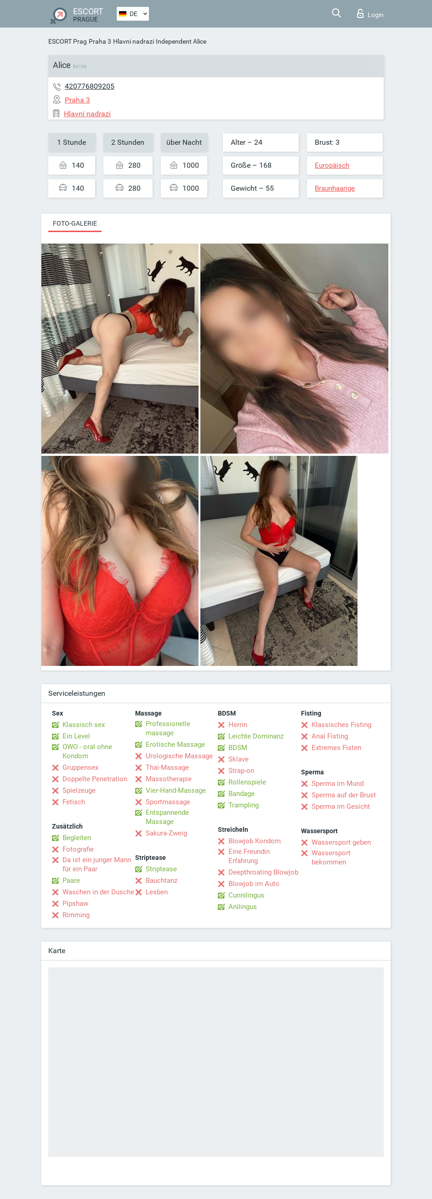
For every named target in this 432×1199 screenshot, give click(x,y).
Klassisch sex (84, 725)
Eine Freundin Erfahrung (249, 856)
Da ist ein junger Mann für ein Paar (97, 864)
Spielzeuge (79, 790)
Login (370, 13)
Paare (71, 880)
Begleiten (77, 838)
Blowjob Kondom (254, 841)
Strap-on (241, 771)
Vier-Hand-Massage (176, 790)
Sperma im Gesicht (341, 806)
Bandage (241, 794)
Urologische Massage (179, 756)
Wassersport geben (341, 842)
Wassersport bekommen (331, 857)
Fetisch (74, 802)
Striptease (161, 869)
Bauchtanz (161, 880)
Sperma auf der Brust (344, 795)
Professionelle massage (168, 728)
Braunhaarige (335, 188)
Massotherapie (169, 779)
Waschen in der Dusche (98, 892)
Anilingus (242, 907)
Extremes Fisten (336, 748)
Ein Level (76, 736)
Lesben (157, 892)
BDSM (237, 748)
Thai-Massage (167, 767)
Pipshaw (75, 903)
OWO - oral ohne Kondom (87, 751)
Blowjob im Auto (253, 884)
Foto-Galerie (75, 223)
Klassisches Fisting (341, 725)
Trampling (243, 805)
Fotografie (78, 849)
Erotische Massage (175, 744)
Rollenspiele (247, 782)
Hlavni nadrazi (133, 41)
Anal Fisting (330, 736)
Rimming (76, 915)
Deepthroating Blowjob (263, 872)
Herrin (237, 725)
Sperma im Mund (338, 783)
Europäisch (332, 165)
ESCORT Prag (67, 41)
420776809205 (89, 86)
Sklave (238, 759)
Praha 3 (100, 41)
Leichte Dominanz (256, 736)
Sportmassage (168, 802)
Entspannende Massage (167, 817)
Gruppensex (80, 767)
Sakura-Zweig (166, 833)
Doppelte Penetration (95, 779)
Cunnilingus (246, 895)
